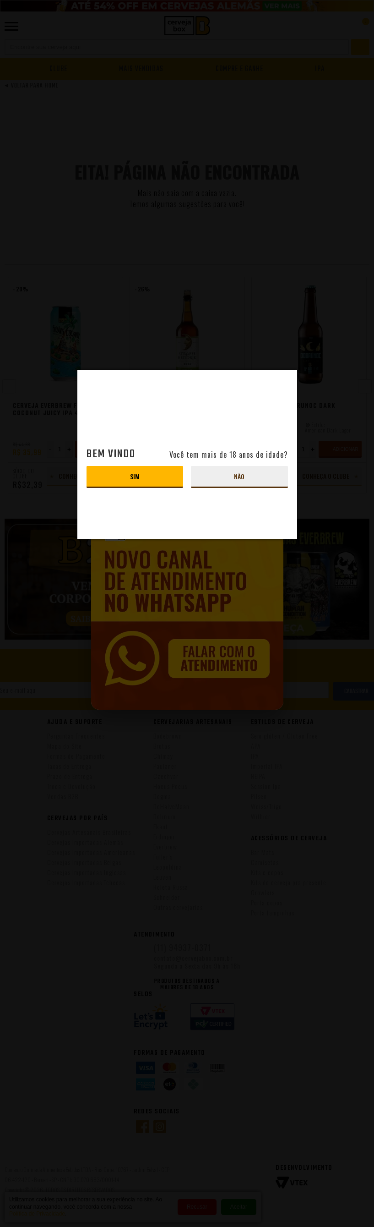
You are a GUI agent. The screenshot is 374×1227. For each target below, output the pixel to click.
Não (239, 476)
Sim (135, 476)
